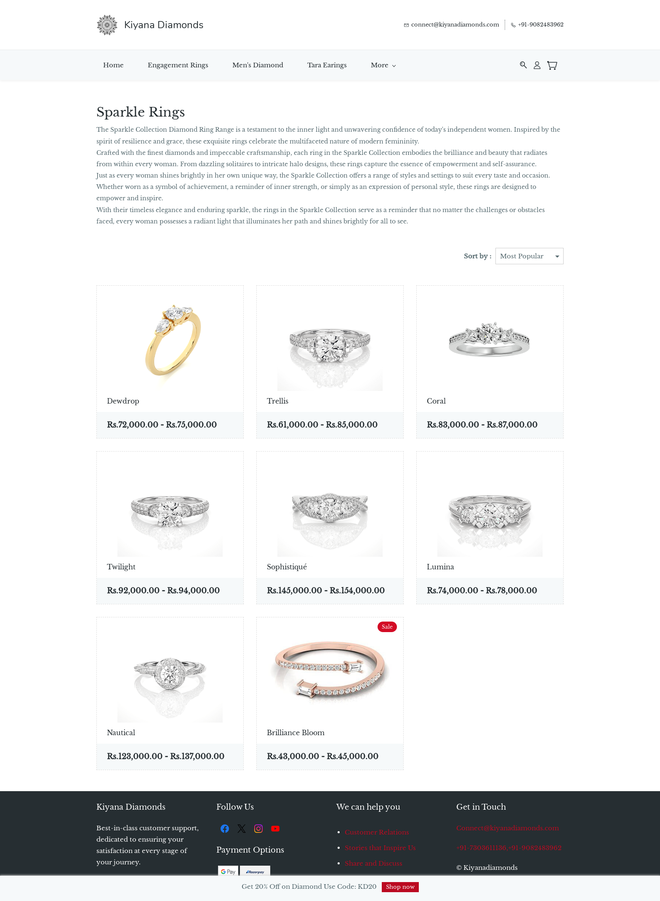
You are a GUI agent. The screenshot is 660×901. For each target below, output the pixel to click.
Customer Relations (377, 831)
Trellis (277, 400)
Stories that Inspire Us (380, 847)
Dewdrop (123, 400)
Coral (436, 400)
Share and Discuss (373, 862)
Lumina (440, 565)
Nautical (121, 731)
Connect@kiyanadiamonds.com (507, 827)
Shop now (400, 886)
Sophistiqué (287, 565)
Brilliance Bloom (296, 731)
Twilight (121, 565)
